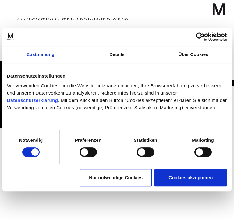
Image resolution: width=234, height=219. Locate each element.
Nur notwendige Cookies (116, 177)
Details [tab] (117, 54)
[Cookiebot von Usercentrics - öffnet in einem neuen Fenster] (200, 36)
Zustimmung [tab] (41, 54)
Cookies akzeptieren (190, 177)
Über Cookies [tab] (193, 54)
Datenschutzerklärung (32, 100)
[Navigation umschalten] (21, 9)
